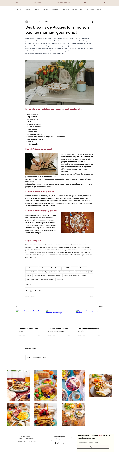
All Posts (18, 9)
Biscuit (84, 276)
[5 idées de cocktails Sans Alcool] (29, 317)
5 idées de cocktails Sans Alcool (28, 330)
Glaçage (60, 280)
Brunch (57, 268)
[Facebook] (61, 443)
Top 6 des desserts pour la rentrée (88, 330)
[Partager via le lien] (40, 290)
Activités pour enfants (66, 272)
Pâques (29, 276)
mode (99, 9)
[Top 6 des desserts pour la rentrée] (89, 317)
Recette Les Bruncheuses (71, 276)
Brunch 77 (66, 268)
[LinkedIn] (64, 443)
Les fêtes (45, 9)
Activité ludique (43, 272)
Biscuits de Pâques (32, 280)
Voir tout (100, 307)
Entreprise (55, 9)
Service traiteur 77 (81, 272)
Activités (74, 268)
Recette (53, 272)
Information (90, 9)
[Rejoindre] (93, 447)
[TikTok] (55, 443)
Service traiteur (31, 272)
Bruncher (83, 268)
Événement (65, 9)
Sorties (74, 9)
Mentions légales (26, 436)
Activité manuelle (39, 276)
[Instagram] (58, 443)
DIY (81, 9)
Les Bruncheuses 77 (46, 268)
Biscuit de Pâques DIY (47, 280)
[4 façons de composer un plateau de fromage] (59, 317)
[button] (37, 2)
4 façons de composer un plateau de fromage (58, 330)
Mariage (36, 9)
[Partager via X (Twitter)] (31, 290)
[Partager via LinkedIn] (35, 290)
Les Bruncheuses (32, 268)
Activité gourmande (54, 276)
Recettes (27, 9)
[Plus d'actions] (92, 22)
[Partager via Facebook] (26, 290)
